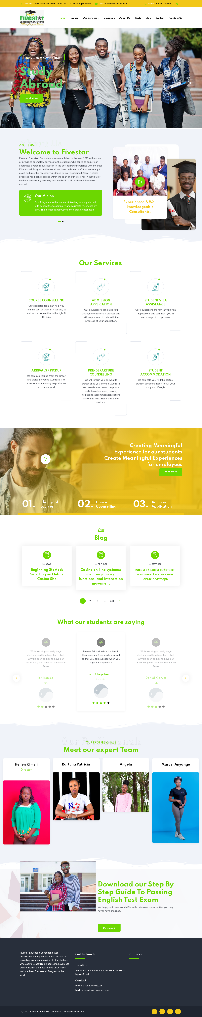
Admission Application (162, 504)
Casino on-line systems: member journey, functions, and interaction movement (101, 576)
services (155, 564)
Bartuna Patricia (76, 829)
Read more (170, 472)
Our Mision (44, 228)
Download (29, 928)
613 (112, 601)
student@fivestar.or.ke (116, 3)
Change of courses (49, 504)
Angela (126, 821)
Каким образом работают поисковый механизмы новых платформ (155, 574)
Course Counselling (106, 504)
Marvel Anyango (175, 851)
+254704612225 (163, 3)
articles (101, 564)
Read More (31, 98)
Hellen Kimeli (26, 853)
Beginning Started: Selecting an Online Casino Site (46, 574)
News (47, 564)
